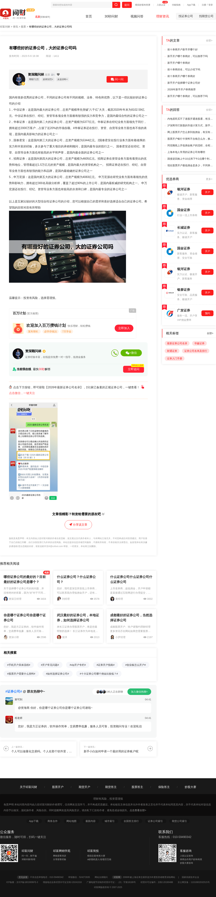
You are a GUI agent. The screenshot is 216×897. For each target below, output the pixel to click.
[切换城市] (45, 17)
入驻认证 (161, 5)
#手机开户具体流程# (18, 664)
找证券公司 (188, 16)
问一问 (117, 79)
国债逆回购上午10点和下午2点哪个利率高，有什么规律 (190, 158)
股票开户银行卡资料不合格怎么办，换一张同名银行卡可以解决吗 (190, 138)
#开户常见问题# (50, 664)
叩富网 (117, 877)
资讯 (15, 26)
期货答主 (111, 786)
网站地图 (71, 821)
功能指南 (176, 5)
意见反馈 (23, 877)
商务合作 (53, 821)
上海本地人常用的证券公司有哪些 (186, 152)
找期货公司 (206, 16)
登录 (210, 5)
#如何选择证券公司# (57, 673)
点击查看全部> (138, 810)
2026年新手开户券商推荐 (181, 89)
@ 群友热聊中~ (25, 691)
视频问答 (136, 16)
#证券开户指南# (106, 664)
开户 (207, 192)
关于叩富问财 (28, 786)
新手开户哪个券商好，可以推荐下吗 (187, 56)
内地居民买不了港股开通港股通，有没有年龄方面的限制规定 (190, 118)
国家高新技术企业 (190, 877)
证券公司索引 (156, 821)
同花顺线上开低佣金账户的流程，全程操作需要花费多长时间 (190, 145)
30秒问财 (111, 16)
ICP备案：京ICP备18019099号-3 (24, 882)
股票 (23, 26)
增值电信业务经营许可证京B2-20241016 (64, 882)
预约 (207, 313)
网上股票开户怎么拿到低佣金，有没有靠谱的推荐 (190, 132)
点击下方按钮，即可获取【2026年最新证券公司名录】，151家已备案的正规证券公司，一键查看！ (77, 390)
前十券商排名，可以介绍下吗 (183, 69)
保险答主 (164, 786)
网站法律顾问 (103, 877)
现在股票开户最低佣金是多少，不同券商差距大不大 (190, 165)
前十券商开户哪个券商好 (181, 76)
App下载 (191, 5)
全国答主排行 (132, 821)
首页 (89, 16)
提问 (126, 4)
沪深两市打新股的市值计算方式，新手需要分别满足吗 (190, 125)
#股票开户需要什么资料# (21, 673)
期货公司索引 (179, 821)
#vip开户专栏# (78, 664)
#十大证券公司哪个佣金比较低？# (99, 673)
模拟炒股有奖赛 (142, 5)
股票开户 (58, 786)
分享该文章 (78, 524)
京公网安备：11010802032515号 (194, 882)
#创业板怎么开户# (135, 664)
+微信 (131, 352)
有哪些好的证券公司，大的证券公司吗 (50, 26)
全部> (209, 40)
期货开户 (84, 786)
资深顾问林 (39, 74)
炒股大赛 (190, 786)
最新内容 (91, 821)
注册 (204, 5)
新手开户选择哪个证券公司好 (183, 82)
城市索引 (110, 821)
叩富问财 (5, 26)
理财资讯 (162, 16)
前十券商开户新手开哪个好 (182, 49)
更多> (209, 179)
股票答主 (137, 786)
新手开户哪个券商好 (178, 62)
